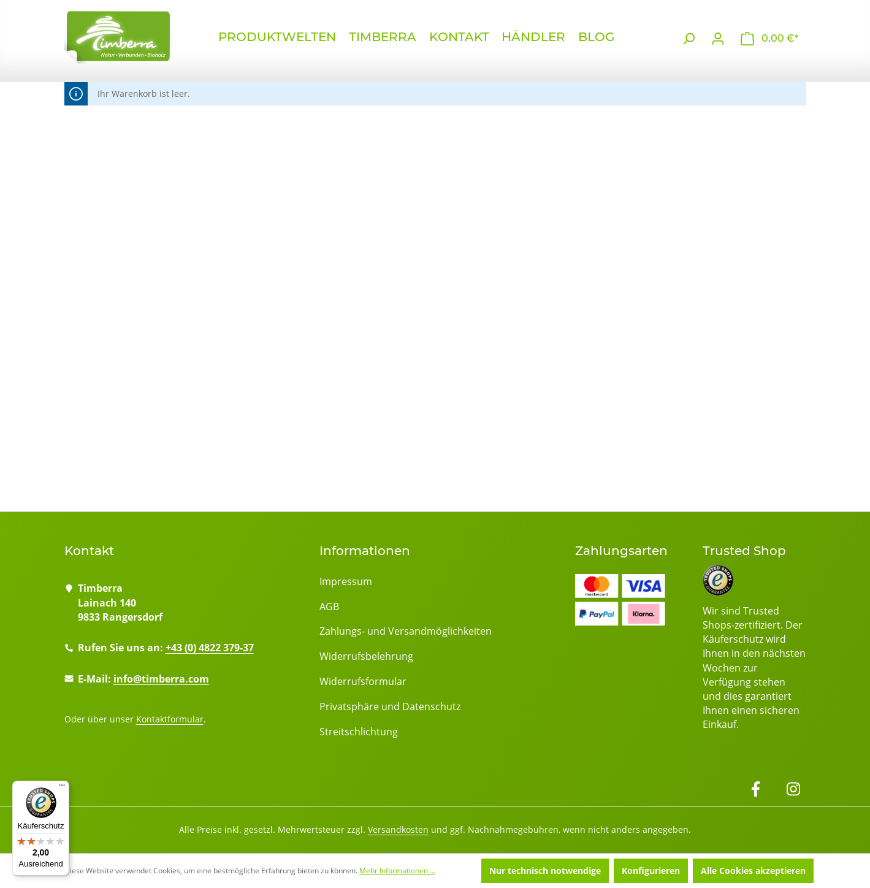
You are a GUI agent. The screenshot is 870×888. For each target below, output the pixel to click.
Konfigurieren (651, 870)
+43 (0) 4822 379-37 (210, 647)
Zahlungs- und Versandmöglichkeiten (405, 631)
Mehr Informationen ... (397, 870)
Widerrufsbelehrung (366, 656)
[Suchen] (688, 38)
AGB (329, 606)
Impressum (345, 581)
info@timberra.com (161, 679)
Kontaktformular (170, 719)
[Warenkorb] (769, 38)
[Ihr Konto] (718, 38)
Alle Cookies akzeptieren (753, 870)
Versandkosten (398, 829)
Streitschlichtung (358, 731)
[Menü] (62, 788)
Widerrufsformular (362, 681)
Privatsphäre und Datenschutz (389, 706)
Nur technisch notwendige (545, 870)
